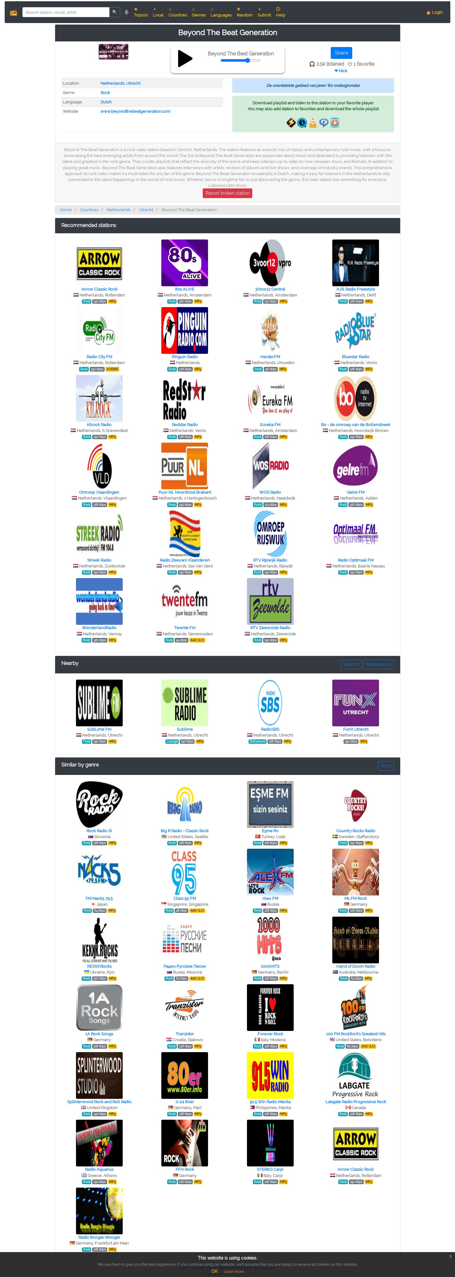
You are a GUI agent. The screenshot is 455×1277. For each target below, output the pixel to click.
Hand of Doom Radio (355, 966)
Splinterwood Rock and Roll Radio (99, 1101)
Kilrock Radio (99, 424)
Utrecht (133, 83)
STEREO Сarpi (270, 1169)
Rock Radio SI (99, 830)
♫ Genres (199, 12)
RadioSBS (270, 729)
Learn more (234, 1272)
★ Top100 (141, 12)
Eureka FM (270, 424)
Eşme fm (270, 830)
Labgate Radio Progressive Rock (355, 1101)
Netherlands (112, 83)
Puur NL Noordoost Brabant (185, 492)
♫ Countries (177, 12)
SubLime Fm (99, 729)
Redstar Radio (185, 424)
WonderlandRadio (99, 627)
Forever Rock (270, 1034)
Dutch (106, 102)
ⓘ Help (280, 12)
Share (341, 53)
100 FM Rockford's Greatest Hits (356, 1034)
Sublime (185, 729)
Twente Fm (185, 627)
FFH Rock (185, 1169)
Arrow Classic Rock (99, 289)
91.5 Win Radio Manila (270, 1101)
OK (214, 1271)
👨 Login (434, 12)
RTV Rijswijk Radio (270, 560)
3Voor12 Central (270, 289)
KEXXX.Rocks (99, 966)
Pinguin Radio (185, 356)
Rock (105, 92)
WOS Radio (270, 492)
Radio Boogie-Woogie (99, 1237)
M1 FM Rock (355, 898)
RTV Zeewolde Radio (270, 627)
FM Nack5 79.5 (99, 898)
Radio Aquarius (99, 1169)
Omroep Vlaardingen (99, 492)
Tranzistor (185, 1034)
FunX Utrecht (355, 729)
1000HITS (270, 966)
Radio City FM (99, 356)
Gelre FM (355, 492)
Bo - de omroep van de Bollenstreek (355, 424)
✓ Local (158, 12)
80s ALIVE (184, 289)
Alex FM (270, 898)
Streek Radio (99, 560)
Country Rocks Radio (355, 830)
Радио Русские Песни (185, 966)
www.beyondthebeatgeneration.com (135, 111)
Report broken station (227, 193)
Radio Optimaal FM (355, 560)
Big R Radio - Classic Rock (185, 830)
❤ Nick (340, 71)
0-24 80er (185, 1101)
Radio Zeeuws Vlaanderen (185, 560)
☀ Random (245, 12)
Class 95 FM (184, 898)
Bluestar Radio (355, 356)
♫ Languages (221, 12)
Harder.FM (270, 356)
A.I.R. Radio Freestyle (355, 289)
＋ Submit (264, 12)
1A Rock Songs (99, 1034)
